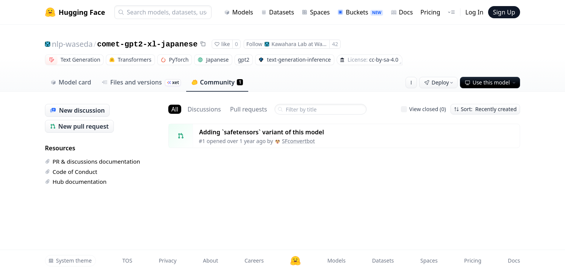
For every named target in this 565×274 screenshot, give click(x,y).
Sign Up (504, 12)
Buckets (360, 12)
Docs (402, 12)
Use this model (491, 82)
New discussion (77, 110)
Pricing (430, 12)
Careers (253, 260)
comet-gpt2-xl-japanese (147, 44)
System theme (70, 260)
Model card (70, 82)
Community (217, 82)
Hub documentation (76, 181)
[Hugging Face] (295, 260)
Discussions (204, 109)
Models (238, 12)
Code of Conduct (71, 171)
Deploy (439, 82)
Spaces (316, 12)
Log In (474, 12)
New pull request (79, 126)
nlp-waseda (72, 44)
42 (335, 44)
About (210, 260)
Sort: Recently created (485, 109)
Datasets (277, 12)
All (174, 109)
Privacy (168, 260)
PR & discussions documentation (92, 161)
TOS (127, 260)
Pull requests (248, 109)
